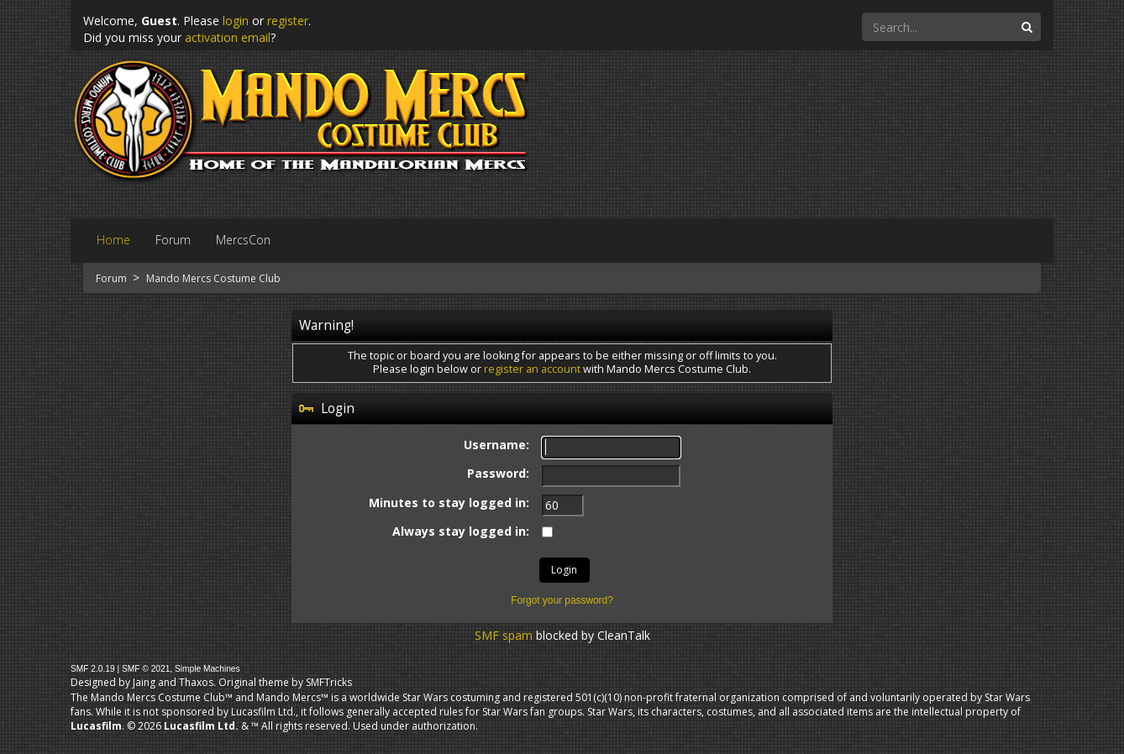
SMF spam (504, 635)
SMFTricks (329, 682)
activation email (227, 37)
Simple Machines (207, 668)
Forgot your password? (562, 600)
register (287, 21)
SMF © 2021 (146, 668)
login (236, 21)
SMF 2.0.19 (93, 668)
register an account (532, 369)
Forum (112, 278)
